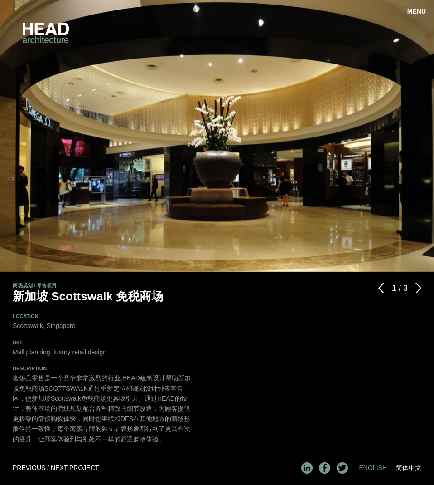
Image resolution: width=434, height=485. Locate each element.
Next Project (75, 467)
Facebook (324, 468)
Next (415, 288)
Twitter (342, 468)
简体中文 (408, 467)
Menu (416, 11)
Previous (384, 288)
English (373, 467)
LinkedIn (307, 468)
